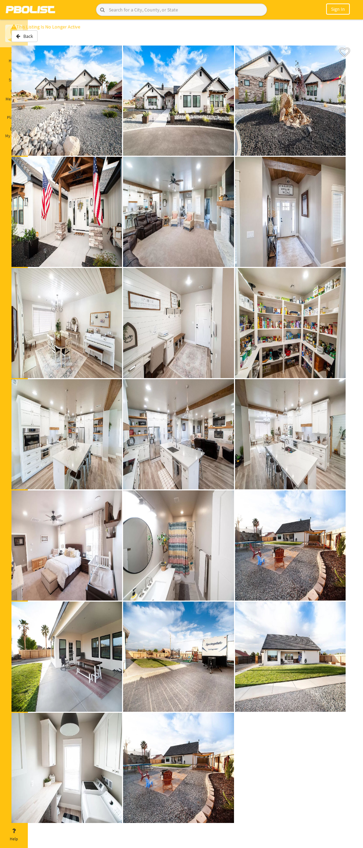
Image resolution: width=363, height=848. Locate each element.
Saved (14, 75)
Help (14, 834)
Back (46, 39)
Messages (14, 94)
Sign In (338, 9)
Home (14, 56)
